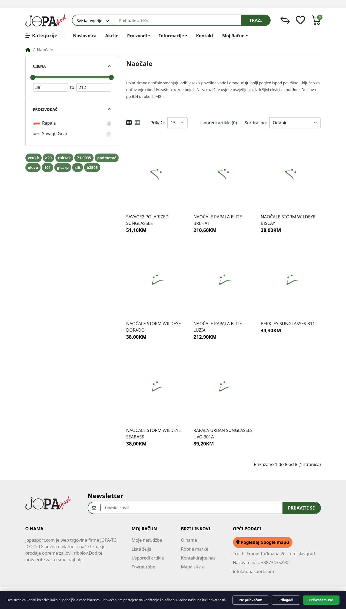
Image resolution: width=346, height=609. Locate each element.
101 (47, 167)
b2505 (92, 167)
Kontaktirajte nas (198, 558)
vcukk (33, 157)
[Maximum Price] (93, 87)
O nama (189, 540)
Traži (255, 20)
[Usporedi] (285, 20)
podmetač (106, 157)
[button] (316, 20)
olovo (33, 167)
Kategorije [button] (41, 35)
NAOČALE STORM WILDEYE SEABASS (153, 433)
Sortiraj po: (256, 123)
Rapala (44, 123)
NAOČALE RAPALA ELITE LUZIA (218, 327)
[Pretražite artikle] (177, 20)
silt (78, 167)
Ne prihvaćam (250, 600)
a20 (48, 157)
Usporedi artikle (148, 558)
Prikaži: (157, 123)
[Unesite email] (191, 508)
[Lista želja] (300, 20)
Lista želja (141, 549)
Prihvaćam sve (321, 600)
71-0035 (84, 157)
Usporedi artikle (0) (217, 123)
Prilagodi (285, 600)
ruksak (64, 157)
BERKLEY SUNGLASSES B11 (288, 324)
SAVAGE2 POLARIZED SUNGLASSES (147, 220)
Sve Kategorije (89, 20)
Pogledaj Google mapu (262, 542)
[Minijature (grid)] (129, 123)
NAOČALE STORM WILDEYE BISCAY (288, 220)
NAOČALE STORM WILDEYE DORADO (153, 327)
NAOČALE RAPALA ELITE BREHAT (218, 220)
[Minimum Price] (50, 87)
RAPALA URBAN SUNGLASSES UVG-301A (223, 433)
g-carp (63, 167)
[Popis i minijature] (137, 123)
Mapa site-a (193, 567)
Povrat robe (143, 567)
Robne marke (194, 549)
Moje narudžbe (147, 540)
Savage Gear (50, 134)
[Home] (27, 50)
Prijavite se (301, 508)
